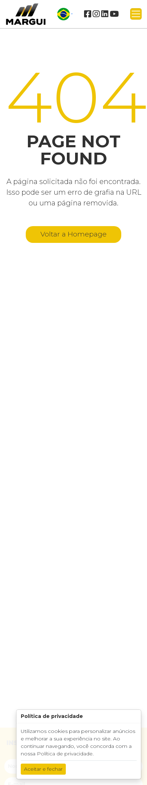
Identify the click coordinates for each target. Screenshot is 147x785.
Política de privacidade (65, 753)
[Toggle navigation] (136, 14)
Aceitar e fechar (43, 769)
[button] (65, 14)
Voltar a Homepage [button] (73, 234)
